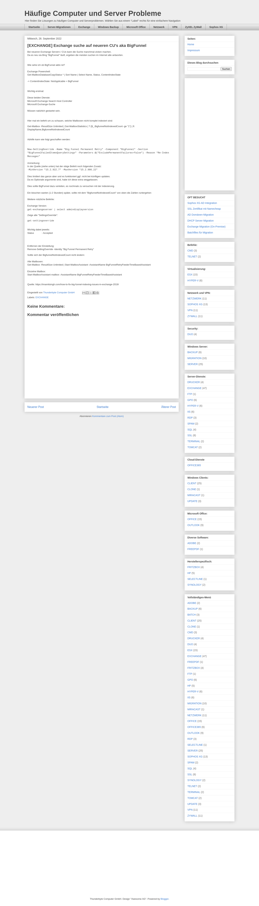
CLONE (191, 489)
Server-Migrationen (59, 27)
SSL (189, 435)
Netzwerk (158, 27)
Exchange (84, 27)
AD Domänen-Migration (200, 214)
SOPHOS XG (195, 304)
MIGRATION (194, 358)
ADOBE (191, 543)
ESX (189, 274)
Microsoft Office (136, 27)
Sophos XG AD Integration (202, 203)
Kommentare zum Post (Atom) (108, 416)
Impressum (193, 50)
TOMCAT (192, 447)
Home (190, 44)
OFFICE (192, 519)
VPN (174, 27)
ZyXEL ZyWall (193, 27)
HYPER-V (193, 280)
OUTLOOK (193, 525)
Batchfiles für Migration (200, 232)
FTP (189, 394)
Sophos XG (216, 27)
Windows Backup (108, 27)
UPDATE (192, 501)
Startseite (34, 27)
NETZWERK (194, 298)
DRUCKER (193, 382)
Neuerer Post (35, 406)
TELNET (192, 256)
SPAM (190, 423)
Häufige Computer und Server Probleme (92, 13)
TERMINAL (193, 441)
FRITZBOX (193, 567)
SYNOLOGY (194, 584)
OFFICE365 (194, 465)
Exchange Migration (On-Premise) (206, 226)
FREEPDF (193, 549)
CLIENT (191, 483)
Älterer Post (168, 406)
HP (189, 573)
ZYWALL (192, 316)
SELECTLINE (195, 579)
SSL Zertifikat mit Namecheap (204, 208)
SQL (189, 429)
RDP (190, 417)
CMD (190, 250)
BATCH (191, 614)
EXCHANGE (42, 297)
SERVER (192, 364)
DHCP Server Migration (200, 220)
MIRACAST (193, 495)
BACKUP (192, 352)
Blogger (165, 899)
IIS (188, 411)
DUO (190, 334)
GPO (190, 400)
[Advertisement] (209, 133)
